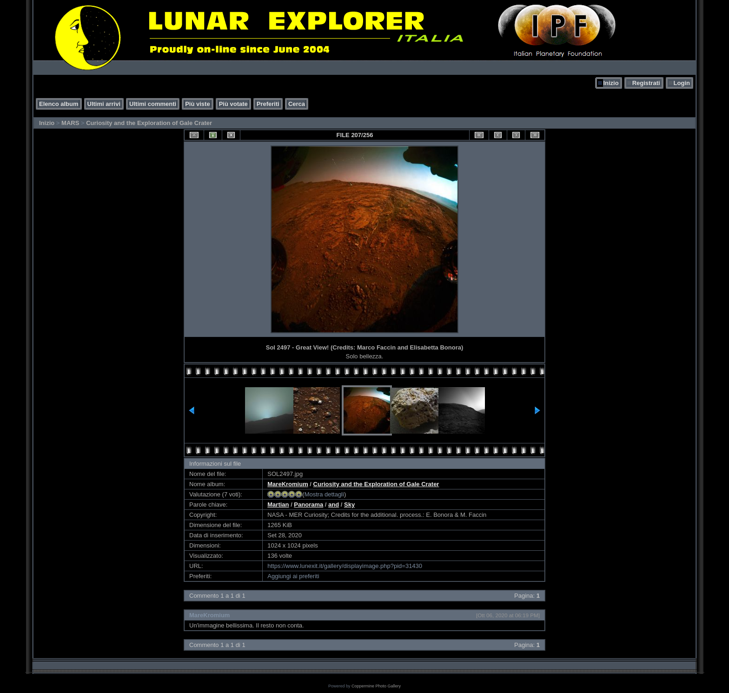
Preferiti (268, 103)
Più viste (197, 103)
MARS (70, 122)
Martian (278, 504)
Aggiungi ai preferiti (293, 576)
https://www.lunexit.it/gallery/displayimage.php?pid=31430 (344, 565)
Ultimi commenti (152, 103)
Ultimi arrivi (104, 103)
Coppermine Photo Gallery (376, 686)
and (333, 504)
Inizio (610, 82)
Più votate (233, 103)
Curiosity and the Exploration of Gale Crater (149, 122)
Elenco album (59, 103)
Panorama (308, 504)
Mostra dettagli (324, 494)
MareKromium (287, 484)
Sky (349, 504)
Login (682, 82)
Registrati (646, 82)
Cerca (296, 103)
